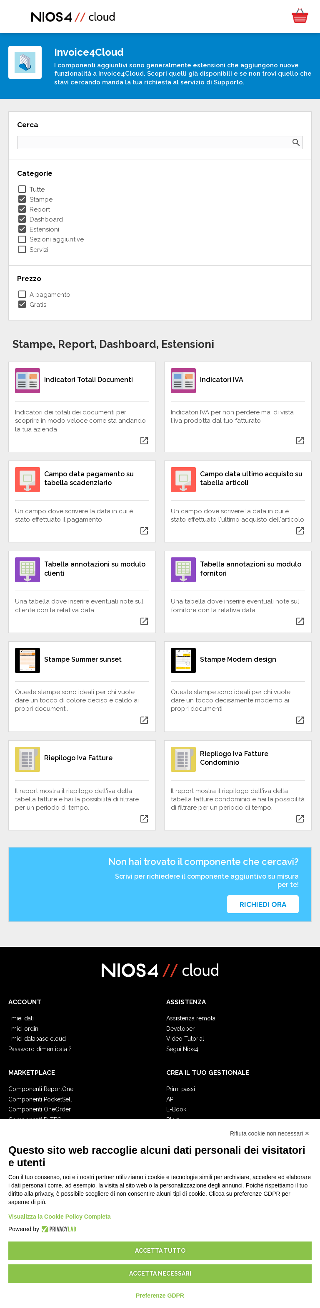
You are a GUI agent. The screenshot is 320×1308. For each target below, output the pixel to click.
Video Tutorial (185, 1038)
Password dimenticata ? (40, 1049)
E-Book (176, 1109)
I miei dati (21, 1018)
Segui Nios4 (182, 1049)
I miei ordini (24, 1028)
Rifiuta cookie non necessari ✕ (270, 1133)
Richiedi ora (263, 904)
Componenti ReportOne (40, 1089)
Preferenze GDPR (160, 1295)
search (296, 143)
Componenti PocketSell (40, 1099)
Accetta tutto (160, 1250)
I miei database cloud (37, 1038)
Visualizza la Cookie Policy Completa (59, 1216)
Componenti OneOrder (39, 1109)
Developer (180, 1028)
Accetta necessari (160, 1273)
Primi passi (180, 1089)
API (170, 1099)
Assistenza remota (190, 1018)
